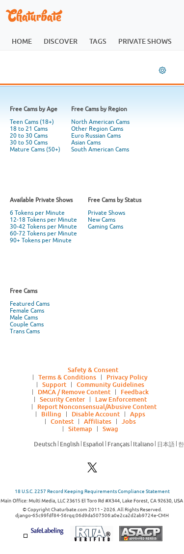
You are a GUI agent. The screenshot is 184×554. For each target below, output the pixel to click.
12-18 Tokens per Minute (43, 219)
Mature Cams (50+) (35, 149)
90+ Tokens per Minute (41, 240)
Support (54, 384)
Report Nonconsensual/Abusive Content (97, 406)
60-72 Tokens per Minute (43, 233)
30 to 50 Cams (29, 142)
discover (61, 41)
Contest (62, 421)
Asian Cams (86, 142)
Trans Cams (25, 331)
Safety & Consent (93, 370)
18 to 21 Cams (29, 128)
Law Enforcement (121, 399)
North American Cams (100, 121)
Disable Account (96, 414)
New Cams (101, 219)
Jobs (129, 421)
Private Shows (106, 212)
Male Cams (24, 317)
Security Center (62, 399)
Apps (137, 414)
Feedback (135, 392)
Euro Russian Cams (96, 135)
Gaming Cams (105, 226)
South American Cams (100, 149)
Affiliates (97, 421)
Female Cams (27, 310)
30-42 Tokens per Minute (43, 226)
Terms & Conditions (67, 377)
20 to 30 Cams (29, 135)
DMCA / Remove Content (74, 392)
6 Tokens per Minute (37, 212)
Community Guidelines (110, 384)
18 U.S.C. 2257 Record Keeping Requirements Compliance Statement (92, 491)
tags (97, 41)
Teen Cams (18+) (32, 121)
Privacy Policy (127, 377)
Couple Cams (27, 324)
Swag (110, 429)
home (22, 41)
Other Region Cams (97, 128)
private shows (145, 41)
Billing (51, 414)
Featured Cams (30, 303)
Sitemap (80, 429)
